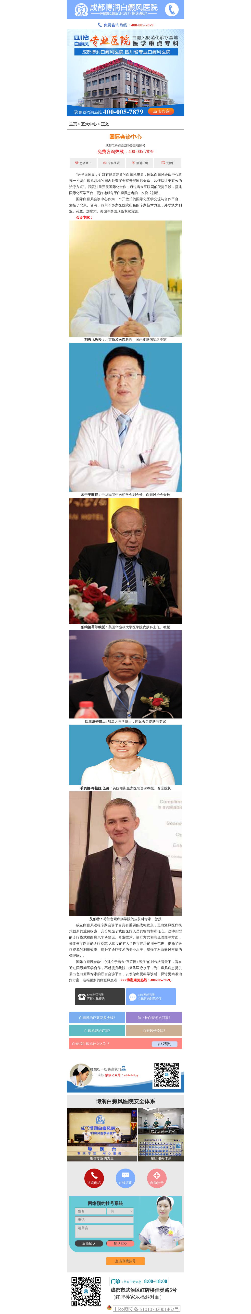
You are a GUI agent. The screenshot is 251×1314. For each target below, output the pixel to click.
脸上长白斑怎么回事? (154, 1018)
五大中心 (89, 124)
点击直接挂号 (125, 1261)
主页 (73, 124)
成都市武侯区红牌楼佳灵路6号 (125, 145)
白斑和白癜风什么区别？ (91, 1044)
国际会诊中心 (125, 137)
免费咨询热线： (125, 25)
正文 (105, 124)
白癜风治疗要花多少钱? (97, 1018)
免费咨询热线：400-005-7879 (125, 151)
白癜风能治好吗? (97, 1031)
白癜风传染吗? (154, 1031)
